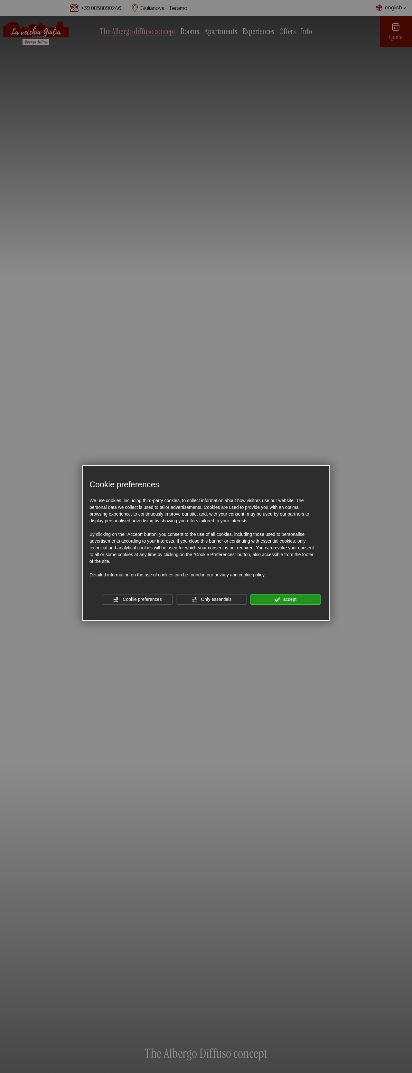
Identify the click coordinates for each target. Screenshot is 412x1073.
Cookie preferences (137, 599)
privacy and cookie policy (239, 574)
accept (285, 599)
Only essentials (212, 599)
